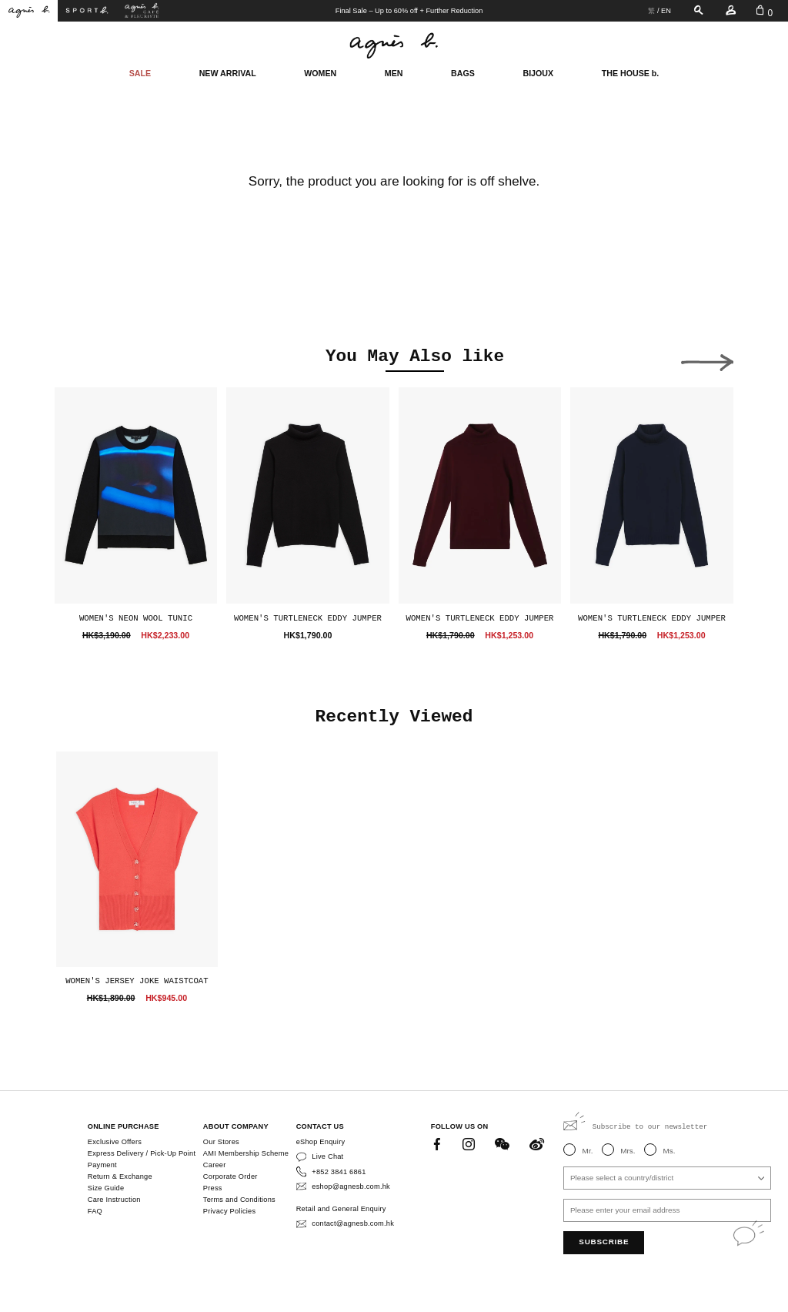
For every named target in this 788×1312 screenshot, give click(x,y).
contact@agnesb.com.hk (353, 1223)
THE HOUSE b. (630, 73)
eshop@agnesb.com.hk (351, 1186)
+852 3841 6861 (339, 1172)
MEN (394, 73)
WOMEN (320, 73)
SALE (140, 73)
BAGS (463, 73)
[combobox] (667, 1178)
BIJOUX (538, 73)
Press (212, 1188)
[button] (81, 359)
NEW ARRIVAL (227, 73)
